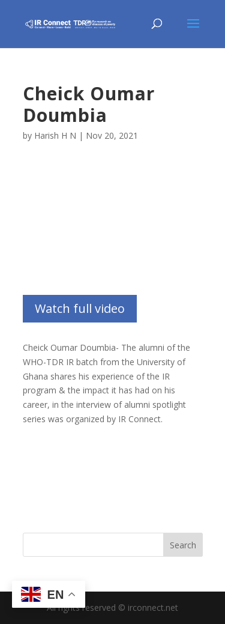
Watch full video (80, 308)
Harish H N (55, 135)
